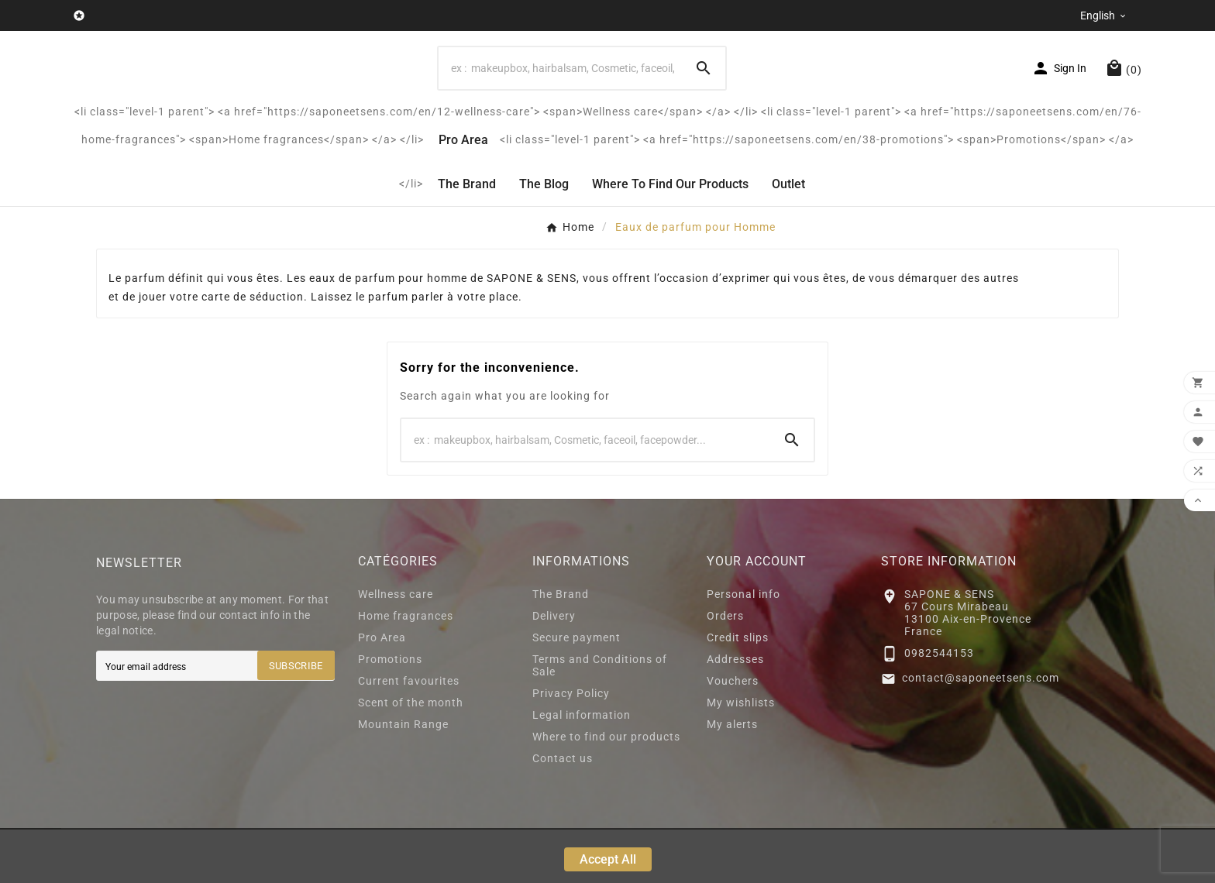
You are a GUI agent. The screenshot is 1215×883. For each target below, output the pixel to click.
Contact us (562, 812)
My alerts (732, 777)
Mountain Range (403, 777)
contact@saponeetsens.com (980, 731)
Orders (725, 669)
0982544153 (939, 706)
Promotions (390, 712)
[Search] (560, 95)
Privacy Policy (571, 746)
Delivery (554, 669)
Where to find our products (606, 790)
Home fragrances (405, 669)
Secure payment (576, 691)
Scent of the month (410, 756)
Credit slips (738, 691)
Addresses (735, 712)
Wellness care (395, 647)
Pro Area (382, 691)
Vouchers (733, 734)
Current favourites (408, 734)
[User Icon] (1058, 95)
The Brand (560, 647)
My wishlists (741, 756)
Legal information (581, 768)
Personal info (743, 647)
